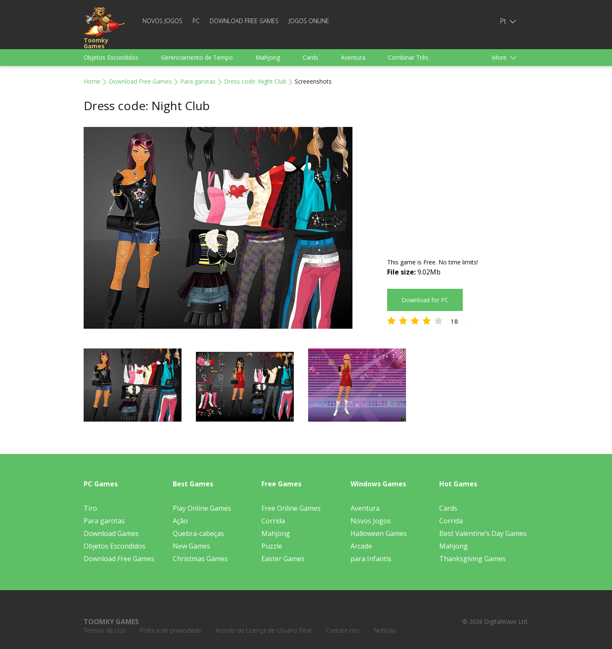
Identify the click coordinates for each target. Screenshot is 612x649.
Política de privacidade (170, 630)
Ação (180, 520)
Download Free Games (244, 21)
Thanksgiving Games (472, 558)
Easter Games (283, 558)
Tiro (90, 508)
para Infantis (371, 558)
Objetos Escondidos (111, 57)
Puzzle (271, 546)
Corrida (273, 520)
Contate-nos (343, 630)
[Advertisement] (457, 186)
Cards (310, 57)
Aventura (353, 57)
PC (196, 21)
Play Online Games (202, 508)
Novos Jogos (162, 21)
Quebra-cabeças (198, 533)
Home (92, 81)
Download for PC (424, 300)
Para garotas (198, 81)
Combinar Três (408, 57)
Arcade (361, 546)
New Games (191, 546)
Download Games (111, 533)
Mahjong (268, 57)
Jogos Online (309, 21)
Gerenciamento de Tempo (197, 57)
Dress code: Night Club (255, 81)
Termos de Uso (105, 630)
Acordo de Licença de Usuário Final (263, 630)
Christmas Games (200, 558)
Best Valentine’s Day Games (483, 533)
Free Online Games (291, 508)
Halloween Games (379, 533)
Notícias (385, 630)
